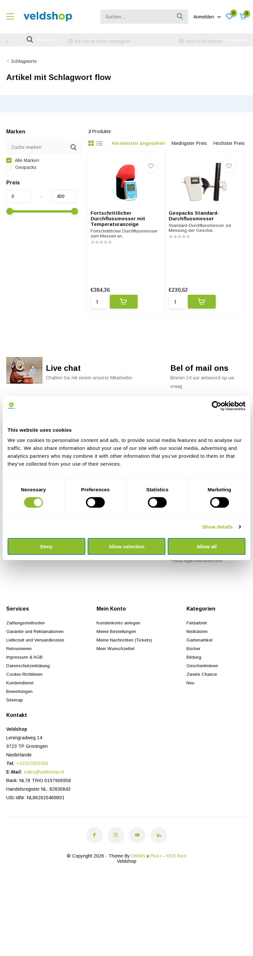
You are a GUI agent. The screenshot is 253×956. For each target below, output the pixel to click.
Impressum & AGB (25, 672)
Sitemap (14, 715)
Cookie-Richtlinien (25, 690)
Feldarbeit (196, 638)
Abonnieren (233, 563)
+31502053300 (32, 779)
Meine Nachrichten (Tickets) (126, 655)
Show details (217, 526)
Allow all (207, 546)
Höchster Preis (229, 152)
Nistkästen (197, 647)
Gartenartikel (199, 655)
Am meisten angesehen (138, 152)
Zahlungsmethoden (26, 638)
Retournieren (20, 664)
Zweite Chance (202, 690)
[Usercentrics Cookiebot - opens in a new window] (216, 406)
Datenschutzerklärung (29, 681)
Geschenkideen (202, 681)
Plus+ (156, 871)
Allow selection (126, 546)
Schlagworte (24, 70)
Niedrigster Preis (189, 152)
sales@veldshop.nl (44, 787)
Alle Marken (22, 170)
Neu (190, 698)
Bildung (194, 672)
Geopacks (21, 176)
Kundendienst (20, 698)
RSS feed (176, 871)
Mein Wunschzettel (117, 664)
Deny (46, 546)
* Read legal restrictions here (196, 576)
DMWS (138, 871)
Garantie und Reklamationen (36, 647)
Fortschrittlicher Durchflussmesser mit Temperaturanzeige (122, 228)
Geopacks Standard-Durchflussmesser (202, 225)
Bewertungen (20, 707)
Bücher (193, 664)
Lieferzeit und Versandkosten (36, 655)
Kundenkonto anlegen (120, 638)
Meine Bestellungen (117, 647)
